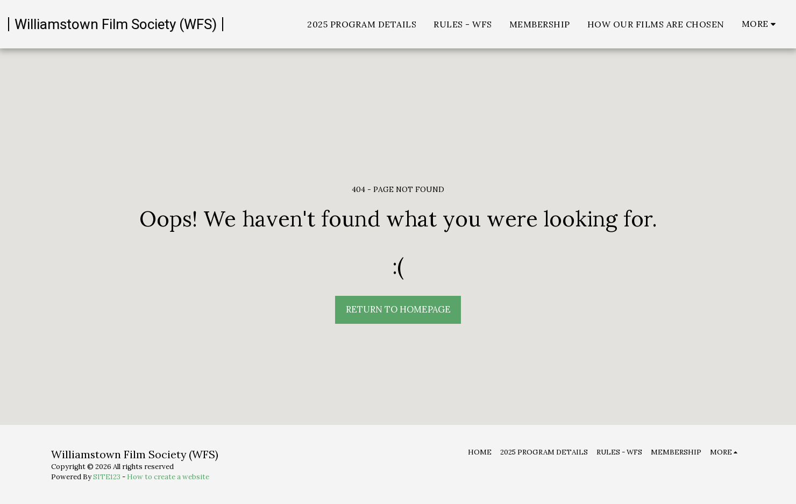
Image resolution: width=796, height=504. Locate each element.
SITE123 (106, 476)
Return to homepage (398, 309)
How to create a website (168, 476)
